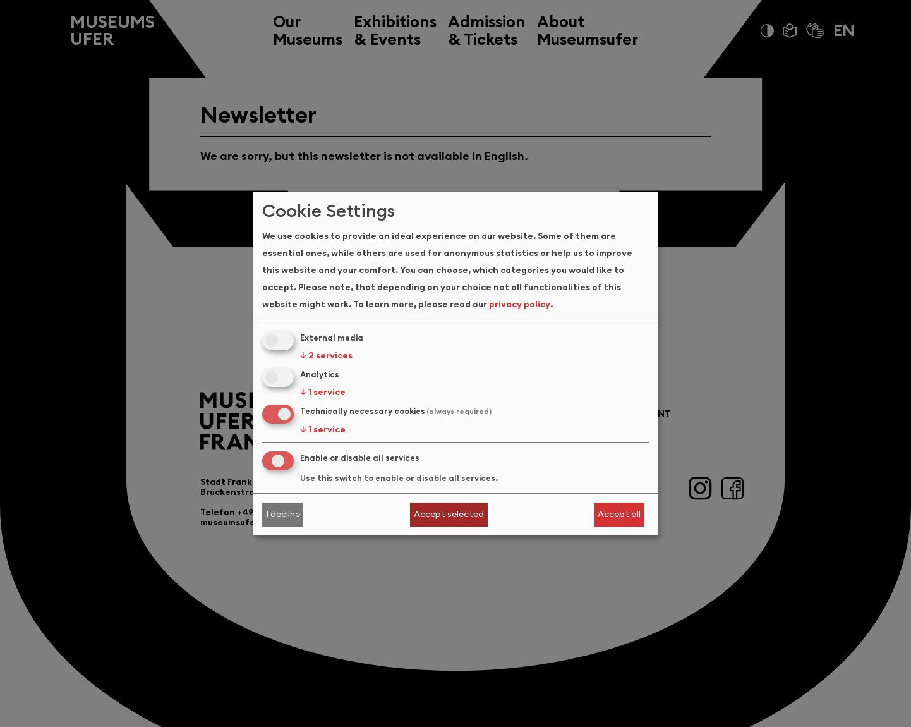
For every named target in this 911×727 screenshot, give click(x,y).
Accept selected (449, 514)
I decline (283, 514)
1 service (323, 392)
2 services (326, 355)
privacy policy (519, 304)
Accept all (619, 514)
